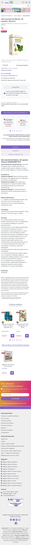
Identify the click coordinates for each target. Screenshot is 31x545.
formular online (14, 455)
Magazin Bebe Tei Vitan (8, 481)
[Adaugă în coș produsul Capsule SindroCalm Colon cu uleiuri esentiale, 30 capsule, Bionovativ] (12, 335)
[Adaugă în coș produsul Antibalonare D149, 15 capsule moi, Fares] (27, 335)
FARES (18, 331)
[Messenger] (14, 520)
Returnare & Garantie (7, 423)
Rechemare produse (7, 430)
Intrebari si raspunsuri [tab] (15, 154)
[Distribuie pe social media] (2, 28)
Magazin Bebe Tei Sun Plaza (10, 478)
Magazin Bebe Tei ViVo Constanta (11, 483)
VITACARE (8, 73)
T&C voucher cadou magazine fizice (11, 451)
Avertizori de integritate (8, 448)
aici (17, 95)
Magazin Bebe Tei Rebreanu (10, 476)
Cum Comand (5, 418)
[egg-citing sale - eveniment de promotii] (15, 10)
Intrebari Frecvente (6, 425)
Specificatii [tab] (15, 151)
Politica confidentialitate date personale (12, 446)
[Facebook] (11, 520)
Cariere (3, 441)
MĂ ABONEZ (15, 399)
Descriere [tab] (15, 147)
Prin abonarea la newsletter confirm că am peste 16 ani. (15, 390)
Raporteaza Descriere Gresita (11, 298)
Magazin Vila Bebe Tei (8, 469)
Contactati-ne (5, 432)
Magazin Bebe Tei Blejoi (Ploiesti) (11, 485)
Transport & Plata (6, 420)
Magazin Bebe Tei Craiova (9, 466)
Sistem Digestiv (17, 15)
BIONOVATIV (5, 331)
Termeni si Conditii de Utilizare (10, 416)
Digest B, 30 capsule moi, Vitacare (8, 365)
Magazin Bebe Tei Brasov (9, 464)
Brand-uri (3, 428)
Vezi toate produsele (22, 65)
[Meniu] (2, 2)
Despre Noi (4, 439)
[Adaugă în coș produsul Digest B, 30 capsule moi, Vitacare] (12, 373)
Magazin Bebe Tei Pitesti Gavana (11, 471)
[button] (10, 131)
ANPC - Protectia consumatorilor (10, 453)
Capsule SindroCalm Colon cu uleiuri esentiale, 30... (8, 325)
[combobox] (15, 5)
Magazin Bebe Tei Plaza (8, 474)
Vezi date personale (14, 403)
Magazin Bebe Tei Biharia (9, 462)
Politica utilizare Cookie (7, 443)
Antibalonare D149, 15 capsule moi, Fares (23, 325)
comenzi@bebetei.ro (9, 495)
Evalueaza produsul (6, 70)
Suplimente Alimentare (7, 15)
